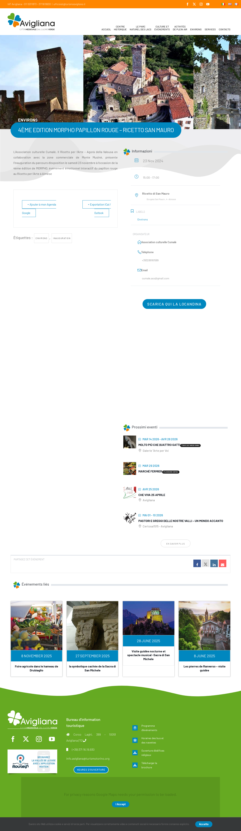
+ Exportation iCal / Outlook (99, 209)
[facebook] (13, 739)
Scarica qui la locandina (174, 304)
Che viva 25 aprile (151, 495)
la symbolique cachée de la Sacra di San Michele (92, 668)
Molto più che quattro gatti (159, 444)
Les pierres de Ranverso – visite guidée (205, 668)
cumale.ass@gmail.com (155, 278)
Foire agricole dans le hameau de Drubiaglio (36, 668)
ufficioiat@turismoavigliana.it (69, 4)
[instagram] (39, 739)
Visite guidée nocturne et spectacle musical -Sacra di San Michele (148, 655)
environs (41, 238)
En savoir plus (175, 543)
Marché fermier (150, 471)
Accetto (204, 824)
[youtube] (52, 739)
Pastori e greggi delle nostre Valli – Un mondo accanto (180, 521)
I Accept (121, 804)
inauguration (61, 238)
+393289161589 (150, 260)
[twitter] (26, 739)
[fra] (32, 751)
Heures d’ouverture (91, 769)
